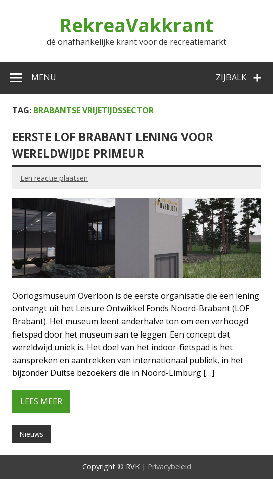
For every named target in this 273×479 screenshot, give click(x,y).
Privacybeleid (169, 466)
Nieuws (31, 434)
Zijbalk (231, 77)
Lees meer (41, 401)
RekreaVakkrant (136, 25)
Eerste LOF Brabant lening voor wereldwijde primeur (112, 145)
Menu (43, 77)
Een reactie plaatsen (54, 178)
